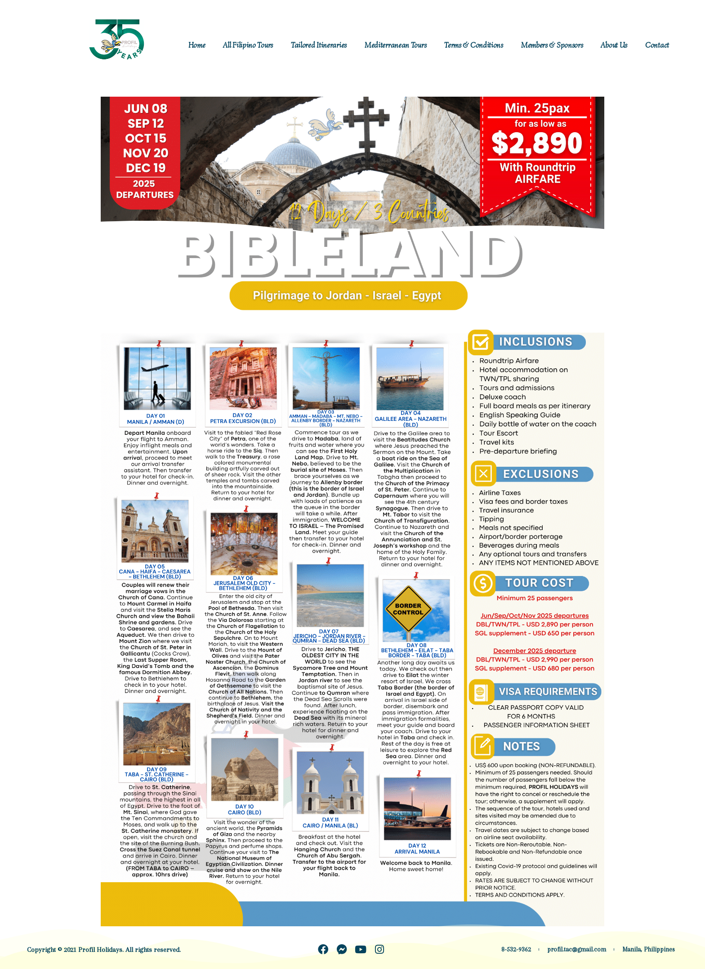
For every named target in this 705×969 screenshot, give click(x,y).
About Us (614, 45)
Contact (657, 45)
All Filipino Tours (248, 45)
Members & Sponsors (552, 45)
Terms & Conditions (473, 45)
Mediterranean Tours (395, 45)
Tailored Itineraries (319, 45)
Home (196, 45)
